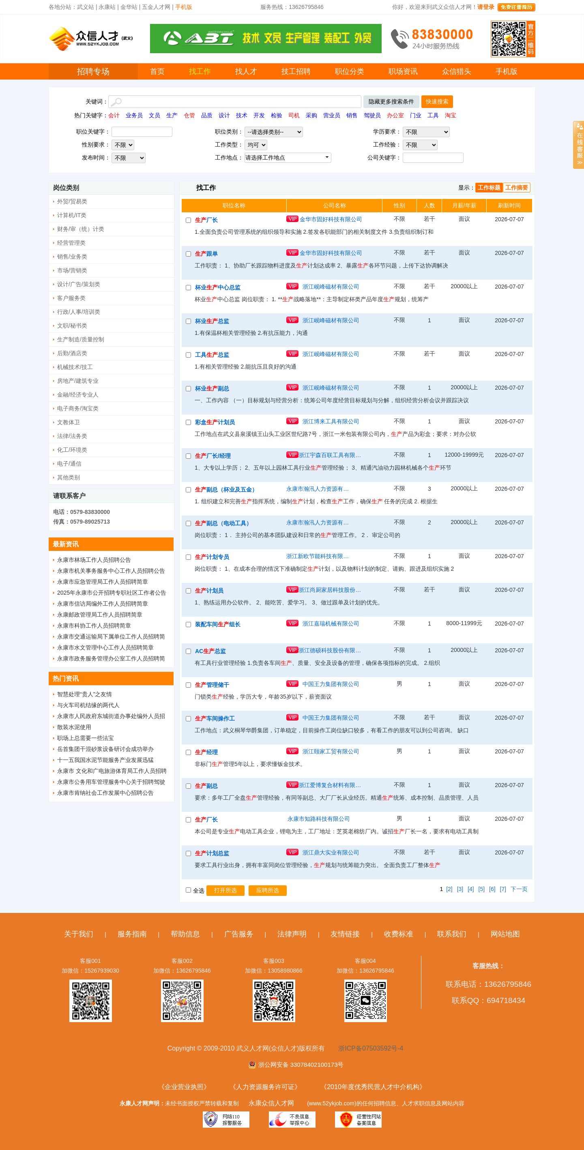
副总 (206, 786)
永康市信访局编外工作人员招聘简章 (102, 603)
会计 (114, 115)
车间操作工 (215, 718)
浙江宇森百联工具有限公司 (330, 455)
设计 (224, 115)
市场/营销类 (72, 270)
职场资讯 (403, 71)
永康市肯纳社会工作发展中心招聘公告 (105, 793)
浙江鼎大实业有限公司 (331, 852)
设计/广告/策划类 (78, 284)
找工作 (200, 71)
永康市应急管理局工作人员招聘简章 (102, 581)
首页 (157, 71)
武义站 (85, 7)
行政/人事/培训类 (78, 312)
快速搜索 (437, 101)
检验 (276, 115)
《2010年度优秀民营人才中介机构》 (373, 1086)
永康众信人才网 (271, 1103)
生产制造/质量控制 (80, 339)
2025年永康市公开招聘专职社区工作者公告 (111, 592)
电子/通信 (69, 463)
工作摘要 (516, 187)
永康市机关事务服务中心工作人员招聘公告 (111, 570)
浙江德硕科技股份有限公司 (330, 650)
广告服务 (238, 934)
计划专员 (212, 557)
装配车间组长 (217, 624)
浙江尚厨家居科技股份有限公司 (330, 590)
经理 (206, 752)
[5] (482, 889)
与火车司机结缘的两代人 (88, 705)
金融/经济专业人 (78, 394)
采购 (311, 115)
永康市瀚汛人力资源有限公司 (318, 488)
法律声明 (292, 934)
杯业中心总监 (217, 287)
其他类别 (68, 477)
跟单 (206, 253)
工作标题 (489, 187)
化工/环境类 (72, 450)
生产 (172, 115)
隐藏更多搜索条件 (391, 101)
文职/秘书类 (72, 325)
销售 (352, 115)
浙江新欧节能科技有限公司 (318, 556)
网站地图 (505, 934)
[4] (471, 889)
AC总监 (210, 651)
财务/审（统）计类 (80, 229)
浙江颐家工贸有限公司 (331, 751)
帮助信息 (185, 934)
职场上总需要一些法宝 (85, 738)
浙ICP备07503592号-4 (370, 1048)
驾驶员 (372, 115)
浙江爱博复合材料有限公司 (330, 785)
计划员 (209, 590)
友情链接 (345, 934)
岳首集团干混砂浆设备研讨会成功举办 (105, 749)
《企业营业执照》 (184, 1086)
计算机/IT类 (71, 215)
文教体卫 (68, 422)
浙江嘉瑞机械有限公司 (331, 623)
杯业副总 (212, 388)
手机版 (506, 71)
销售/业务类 (72, 256)
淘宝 (450, 115)
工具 (433, 115)
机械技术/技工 (75, 367)
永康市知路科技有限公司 (319, 819)
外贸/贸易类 (72, 201)
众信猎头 (456, 71)
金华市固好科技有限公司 (331, 219)
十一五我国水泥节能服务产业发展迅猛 (105, 760)
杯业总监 (212, 321)
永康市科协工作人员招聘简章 (94, 625)
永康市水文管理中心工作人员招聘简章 (105, 647)
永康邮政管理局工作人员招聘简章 (99, 614)
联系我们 (451, 934)
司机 (294, 115)
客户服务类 (71, 298)
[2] (449, 889)
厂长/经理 (213, 456)
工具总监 (212, 355)
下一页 (519, 889)
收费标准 (398, 934)
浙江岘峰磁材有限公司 (331, 286)
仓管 (189, 115)
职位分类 (349, 71)
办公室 (395, 115)
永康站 (107, 7)
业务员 (134, 115)
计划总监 (212, 853)
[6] (492, 889)
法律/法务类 (72, 436)
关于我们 (78, 934)
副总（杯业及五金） (226, 489)
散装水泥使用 (74, 727)
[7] (503, 889)
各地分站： (63, 7)
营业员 (331, 115)
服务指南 (132, 934)
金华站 (128, 7)
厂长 (206, 220)
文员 (154, 115)
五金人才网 (156, 7)
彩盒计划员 (215, 422)
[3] (460, 889)
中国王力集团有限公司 (331, 684)
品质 (207, 115)
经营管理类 (71, 242)
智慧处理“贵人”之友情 (84, 694)
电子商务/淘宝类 (78, 408)
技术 (241, 115)
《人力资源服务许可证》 (265, 1086)
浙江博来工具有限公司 (331, 421)
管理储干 (212, 685)
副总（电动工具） (223, 523)
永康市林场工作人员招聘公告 (94, 560)
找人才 (246, 71)
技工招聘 (296, 71)
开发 (259, 115)
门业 (415, 115)
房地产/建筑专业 (78, 381)
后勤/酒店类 (72, 353)
